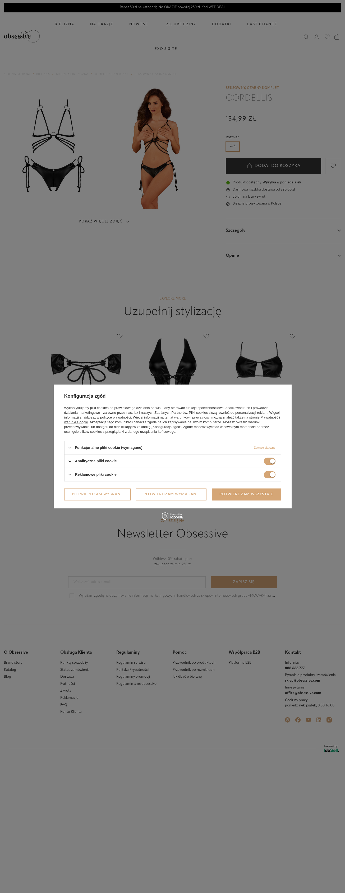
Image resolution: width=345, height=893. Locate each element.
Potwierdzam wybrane (97, 494)
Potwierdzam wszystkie (246, 494)
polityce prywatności (115, 417)
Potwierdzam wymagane (171, 494)
